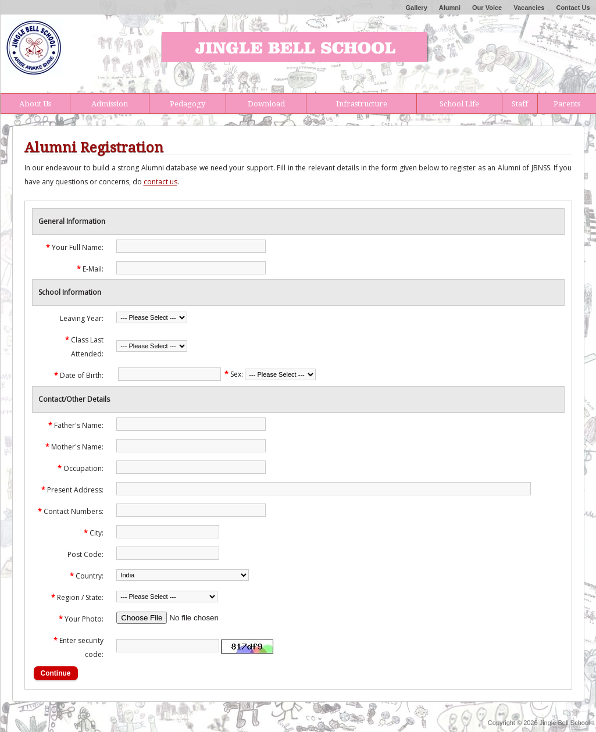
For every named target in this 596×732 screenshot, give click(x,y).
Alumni (450, 7)
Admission (109, 103)
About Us (35, 103)
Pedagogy (187, 103)
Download (266, 103)
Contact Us (573, 7)
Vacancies (528, 7)
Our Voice (487, 7)
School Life (459, 103)
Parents (567, 103)
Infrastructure (361, 103)
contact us (160, 182)
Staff (520, 103)
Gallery (416, 7)
